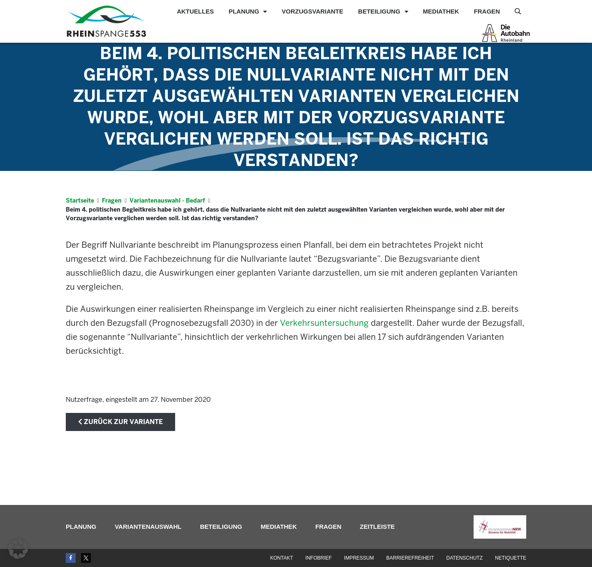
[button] (18, 549)
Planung (248, 11)
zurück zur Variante (120, 421)
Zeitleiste (377, 526)
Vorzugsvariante (312, 11)
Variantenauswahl (148, 526)
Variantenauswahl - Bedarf (167, 200)
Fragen (487, 11)
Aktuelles (195, 11)
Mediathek (441, 11)
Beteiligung (383, 11)
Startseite (80, 200)
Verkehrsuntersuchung (324, 323)
